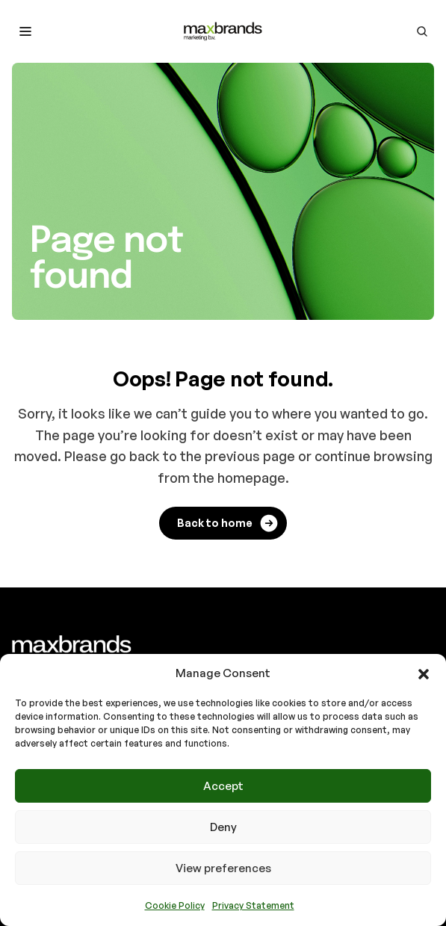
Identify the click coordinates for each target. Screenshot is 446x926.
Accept (223, 786)
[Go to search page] (422, 31)
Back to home (228, 523)
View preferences (223, 868)
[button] (423, 673)
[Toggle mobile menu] (25, 31)
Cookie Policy (175, 905)
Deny (223, 827)
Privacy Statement (253, 905)
